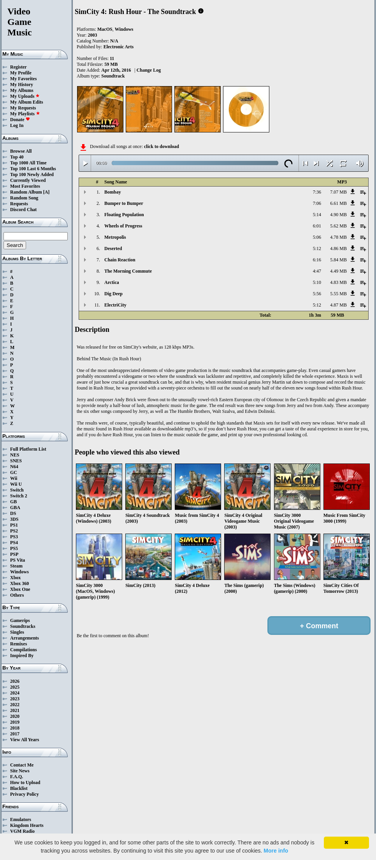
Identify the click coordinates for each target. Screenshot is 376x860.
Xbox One (20, 589)
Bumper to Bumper (123, 203)
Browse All (21, 151)
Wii (13, 478)
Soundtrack (113, 76)
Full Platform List (28, 449)
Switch (17, 490)
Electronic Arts (119, 46)
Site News (20, 771)
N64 (14, 466)
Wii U (16, 484)
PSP (14, 554)
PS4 (14, 542)
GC (13, 472)
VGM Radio (22, 831)
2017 (14, 734)
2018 (14, 728)
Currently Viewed (28, 180)
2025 (14, 687)
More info (276, 851)
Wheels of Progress (123, 226)
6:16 (317, 260)
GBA (15, 507)
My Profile (21, 73)
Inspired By (21, 655)
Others (17, 595)
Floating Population (124, 214)
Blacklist (19, 788)
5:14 (317, 214)
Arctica (111, 282)
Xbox (15, 577)
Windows (19, 572)
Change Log (149, 70)
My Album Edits (26, 102)
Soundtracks (22, 626)
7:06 (317, 203)
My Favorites (23, 78)
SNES (16, 460)
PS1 (14, 525)
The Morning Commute (128, 271)
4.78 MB (338, 237)
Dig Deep (113, 293)
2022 (14, 704)
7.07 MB (338, 192)
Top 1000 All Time (28, 163)
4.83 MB (338, 282)
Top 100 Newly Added (32, 174)
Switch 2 (18, 496)
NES (14, 455)
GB (13, 501)
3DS (14, 519)
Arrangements (24, 638)
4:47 (317, 271)
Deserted (113, 248)
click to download (161, 146)
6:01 (317, 226)
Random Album (26, 192)
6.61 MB (338, 203)
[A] (46, 192)
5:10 (317, 282)
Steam (16, 566)
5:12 (317, 248)
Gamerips (20, 620)
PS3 (14, 536)
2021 (14, 710)
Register (18, 67)
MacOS (104, 29)
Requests (19, 203)
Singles (17, 632)
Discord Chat (23, 209)
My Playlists (25, 113)
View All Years (24, 739)
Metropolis (115, 237)
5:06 (317, 237)
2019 (14, 722)
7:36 (317, 192)
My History (21, 84)
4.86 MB (338, 248)
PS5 (14, 548)
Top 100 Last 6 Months (33, 168)
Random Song (24, 198)
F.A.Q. (16, 776)
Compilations (23, 649)
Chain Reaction (119, 260)
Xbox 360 (19, 583)
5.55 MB (338, 293)
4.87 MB (338, 305)
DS (13, 513)
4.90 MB (338, 214)
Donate (20, 119)
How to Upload (25, 782)
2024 (14, 693)
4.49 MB (338, 271)
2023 (14, 698)
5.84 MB (338, 260)
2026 (14, 681)
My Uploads (25, 96)
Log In (16, 125)
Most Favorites (25, 186)
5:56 (317, 293)
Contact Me (21, 765)
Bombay (112, 192)
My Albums (21, 90)
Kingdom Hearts (27, 825)
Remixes (18, 644)
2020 (14, 716)
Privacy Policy (24, 794)
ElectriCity (115, 305)
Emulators (20, 819)
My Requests (23, 108)
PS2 (14, 531)
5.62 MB (338, 226)
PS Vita (17, 560)
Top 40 (17, 157)
